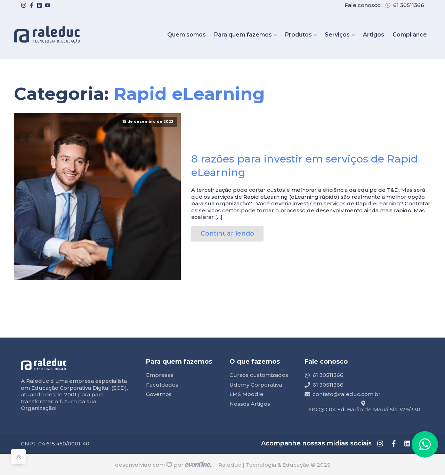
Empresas (159, 375)
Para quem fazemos (243, 34)
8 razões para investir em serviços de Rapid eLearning (304, 165)
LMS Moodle (246, 394)
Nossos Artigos (249, 404)
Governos (159, 394)
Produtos (298, 34)
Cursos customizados (258, 375)
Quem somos (186, 34)
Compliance (410, 34)
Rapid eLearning (189, 93)
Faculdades (162, 384)
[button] (425, 444)
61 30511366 (408, 5)
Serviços (337, 34)
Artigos (373, 34)
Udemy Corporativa (255, 384)
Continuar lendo (227, 233)
